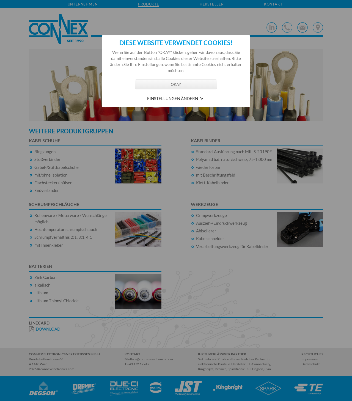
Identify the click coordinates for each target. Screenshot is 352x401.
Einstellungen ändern (172, 98)
